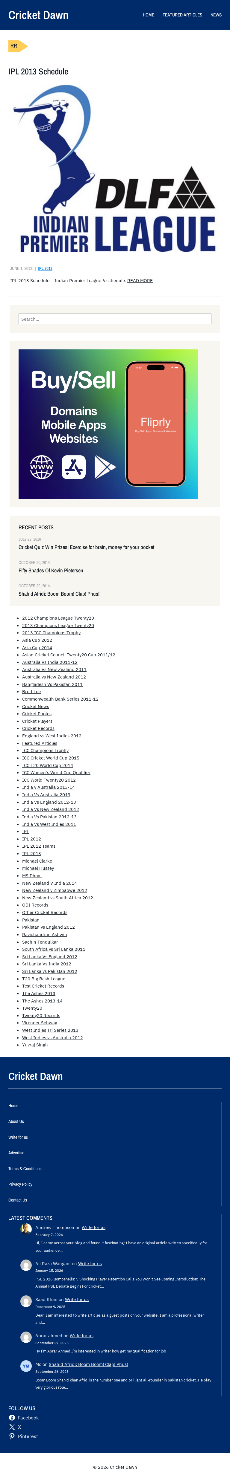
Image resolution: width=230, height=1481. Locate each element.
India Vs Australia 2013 (46, 794)
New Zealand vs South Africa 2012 (57, 898)
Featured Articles (39, 743)
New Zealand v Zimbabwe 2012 (54, 890)
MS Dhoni (32, 875)
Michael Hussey (38, 868)
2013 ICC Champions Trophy (51, 632)
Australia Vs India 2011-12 (50, 662)
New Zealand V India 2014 (49, 883)
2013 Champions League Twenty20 (58, 625)
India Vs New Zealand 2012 (50, 809)
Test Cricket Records (43, 986)
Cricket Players (37, 721)
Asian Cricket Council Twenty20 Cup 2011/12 (68, 655)
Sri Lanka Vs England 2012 (49, 956)
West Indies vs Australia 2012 (52, 1037)
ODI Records (35, 905)
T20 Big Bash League (43, 979)
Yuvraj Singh (35, 1045)
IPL (25, 831)
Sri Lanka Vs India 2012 (46, 964)
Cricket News (35, 706)
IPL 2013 (45, 268)
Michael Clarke (37, 861)
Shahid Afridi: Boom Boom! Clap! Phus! (59, 593)
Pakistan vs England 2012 (48, 927)
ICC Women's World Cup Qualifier (56, 772)
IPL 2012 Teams (38, 846)
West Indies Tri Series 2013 (50, 1030)
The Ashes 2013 (38, 993)
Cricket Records (38, 728)
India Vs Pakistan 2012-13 (49, 817)
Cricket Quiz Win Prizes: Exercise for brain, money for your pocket (86, 547)
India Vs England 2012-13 (49, 802)
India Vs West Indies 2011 (49, 824)
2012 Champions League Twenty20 (58, 618)
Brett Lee (31, 691)
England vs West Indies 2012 (51, 736)
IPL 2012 (31, 839)
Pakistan (31, 920)
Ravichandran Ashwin (44, 934)
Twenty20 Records (41, 1015)
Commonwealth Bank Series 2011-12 (60, 699)
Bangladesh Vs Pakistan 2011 (52, 684)
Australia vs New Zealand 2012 (54, 677)
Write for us (93, 1227)
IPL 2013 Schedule (38, 72)
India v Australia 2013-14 (48, 787)
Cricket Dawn (38, 15)
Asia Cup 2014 (37, 647)
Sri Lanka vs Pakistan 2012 (49, 971)
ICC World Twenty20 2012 (49, 780)
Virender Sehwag (39, 1022)
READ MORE (140, 280)
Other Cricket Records (44, 912)
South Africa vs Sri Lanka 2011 (53, 949)
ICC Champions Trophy (45, 750)
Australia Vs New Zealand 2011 (54, 669)
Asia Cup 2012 (37, 640)
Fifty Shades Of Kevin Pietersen (51, 570)
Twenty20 (32, 1008)
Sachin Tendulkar (40, 942)
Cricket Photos (37, 713)
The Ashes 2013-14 (42, 1001)
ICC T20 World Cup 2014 (47, 765)
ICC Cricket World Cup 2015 (50, 758)
